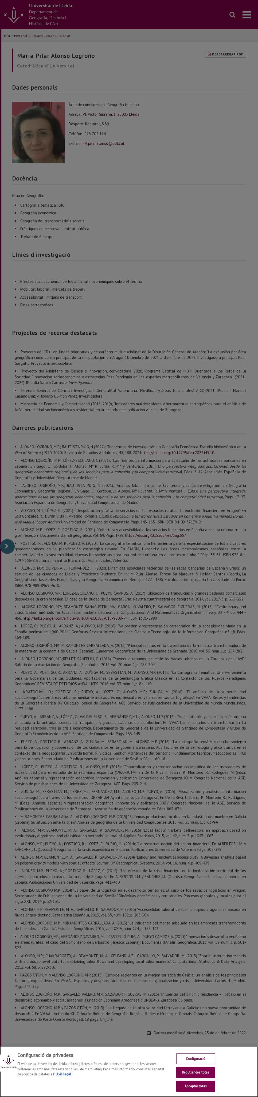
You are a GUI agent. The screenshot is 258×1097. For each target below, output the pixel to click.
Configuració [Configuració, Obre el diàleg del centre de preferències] (196, 1060)
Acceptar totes (196, 1088)
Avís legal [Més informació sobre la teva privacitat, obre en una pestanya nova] (63, 1076)
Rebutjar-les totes (195, 1074)
